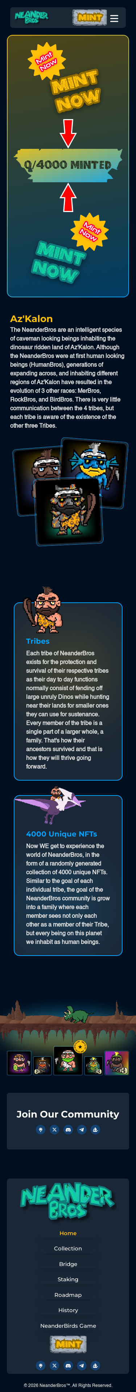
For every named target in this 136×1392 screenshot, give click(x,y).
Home (68, 1233)
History (68, 1310)
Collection (68, 1248)
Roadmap (68, 1294)
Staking (68, 1279)
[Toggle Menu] (114, 17)
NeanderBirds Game (68, 1325)
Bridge (68, 1264)
